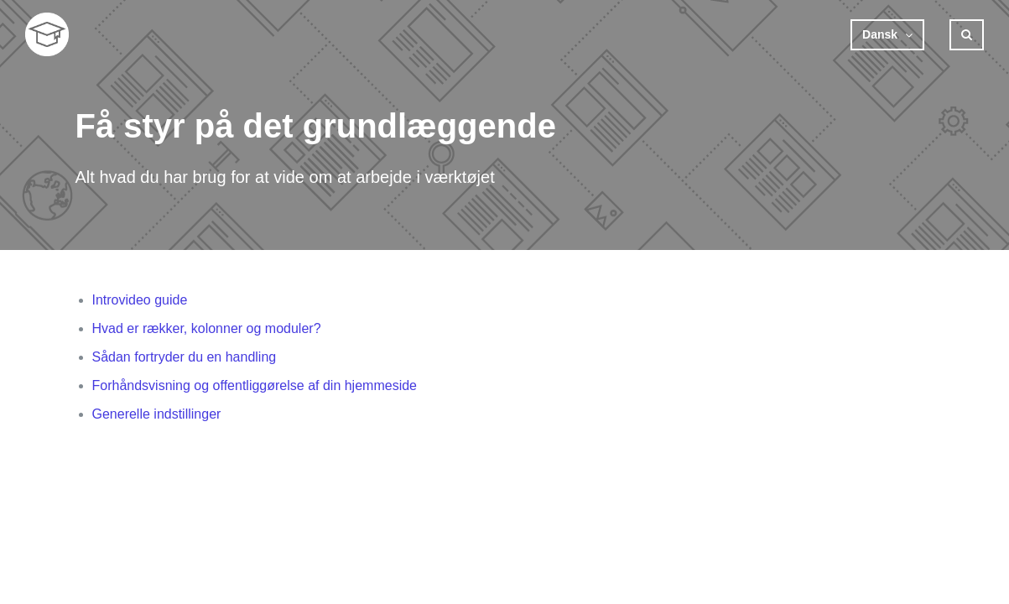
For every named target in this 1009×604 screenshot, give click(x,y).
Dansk (881, 34)
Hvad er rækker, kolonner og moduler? (206, 328)
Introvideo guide (140, 300)
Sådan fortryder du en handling (184, 357)
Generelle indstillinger (156, 414)
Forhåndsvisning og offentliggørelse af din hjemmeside (254, 385)
